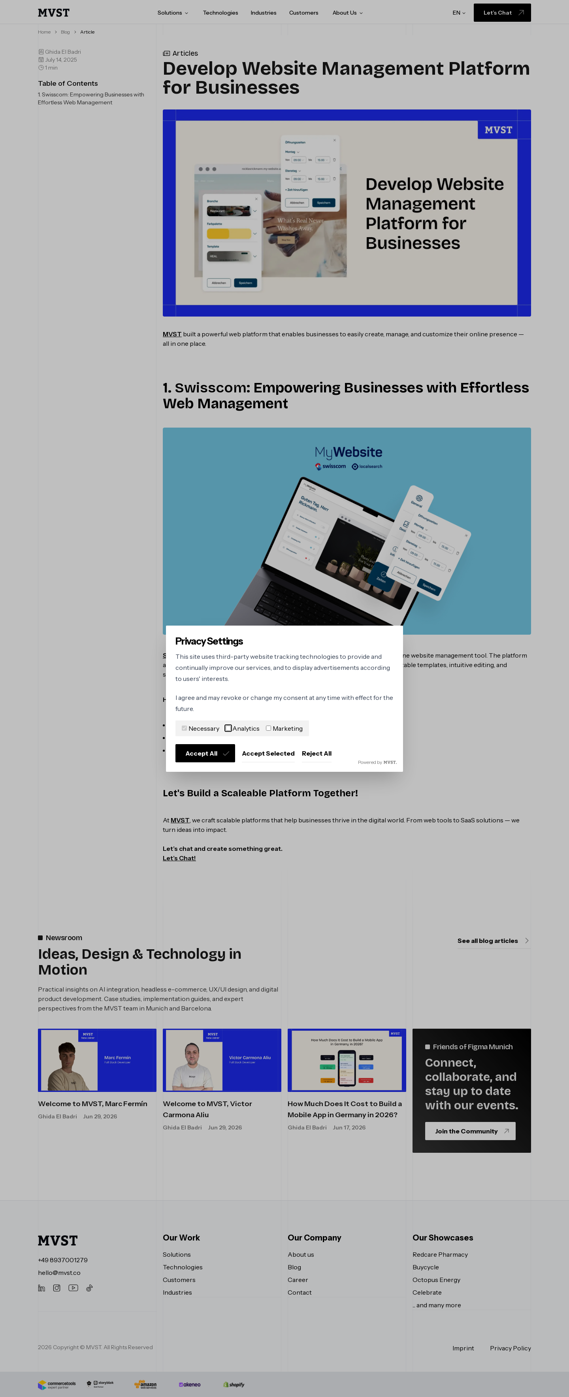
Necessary (200, 728)
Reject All (317, 753)
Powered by (377, 762)
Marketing (284, 728)
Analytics (243, 728)
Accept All (207, 753)
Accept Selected (268, 753)
